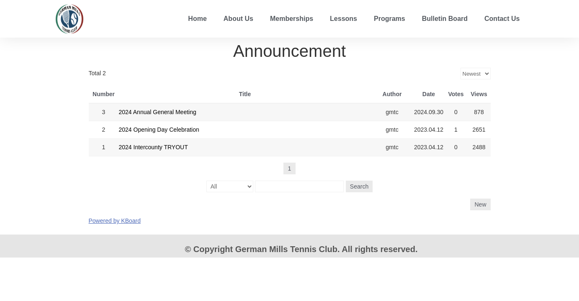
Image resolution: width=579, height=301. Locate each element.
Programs (389, 18)
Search (359, 186)
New (480, 204)
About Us (238, 18)
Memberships (291, 18)
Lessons (343, 18)
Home (197, 18)
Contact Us (502, 18)
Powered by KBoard (115, 220)
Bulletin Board (445, 18)
